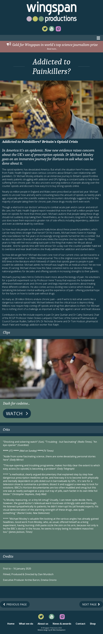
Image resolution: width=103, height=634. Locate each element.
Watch (17, 413)
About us (43, 623)
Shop (93, 623)
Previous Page (15, 604)
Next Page (91, 604)
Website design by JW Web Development (51, 630)
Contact (80, 623)
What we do (26, 623)
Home (10, 623)
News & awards (62, 623)
